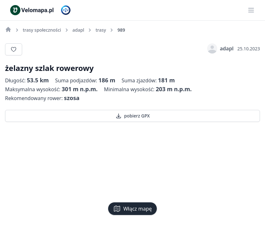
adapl (220, 48)
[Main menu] (251, 10)
